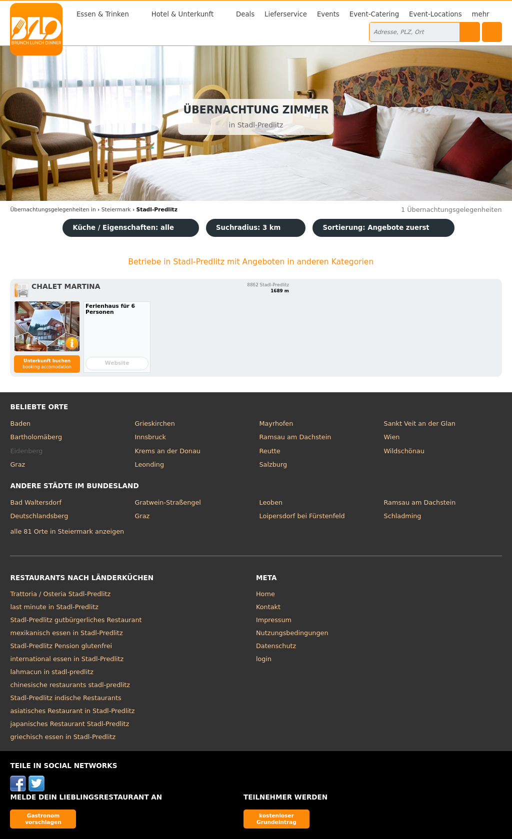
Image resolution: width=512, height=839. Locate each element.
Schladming (403, 516)
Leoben (271, 502)
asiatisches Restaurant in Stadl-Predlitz (72, 711)
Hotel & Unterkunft (183, 14)
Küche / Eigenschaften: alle (123, 227)
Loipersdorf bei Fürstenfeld (302, 516)
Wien (392, 437)
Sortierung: (375, 227)
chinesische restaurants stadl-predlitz (70, 685)
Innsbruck (150, 437)
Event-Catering (374, 14)
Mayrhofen (277, 423)
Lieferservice (285, 14)
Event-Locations (435, 14)
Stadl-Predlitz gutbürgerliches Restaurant (76, 620)
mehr (481, 14)
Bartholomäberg (36, 437)
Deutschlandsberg (39, 516)
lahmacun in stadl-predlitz (51, 672)
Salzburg (274, 464)
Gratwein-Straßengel (167, 502)
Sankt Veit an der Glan (420, 423)
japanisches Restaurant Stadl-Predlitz (69, 724)
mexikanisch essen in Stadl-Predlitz (66, 633)
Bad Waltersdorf (35, 502)
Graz (17, 464)
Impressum (274, 620)
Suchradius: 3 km (248, 227)
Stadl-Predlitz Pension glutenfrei (61, 646)
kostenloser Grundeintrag (276, 819)
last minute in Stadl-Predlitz (54, 607)
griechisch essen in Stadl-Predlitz (63, 737)
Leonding (149, 464)
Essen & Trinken (102, 14)
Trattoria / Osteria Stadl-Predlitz (60, 594)
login (264, 659)
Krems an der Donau (167, 451)
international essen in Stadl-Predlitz (67, 659)
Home (265, 594)
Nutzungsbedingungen (292, 633)
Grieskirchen (154, 423)
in (53, 209)
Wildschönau (404, 451)
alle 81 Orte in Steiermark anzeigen (67, 531)
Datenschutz (276, 646)
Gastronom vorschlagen (43, 819)
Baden (20, 423)
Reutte (270, 451)
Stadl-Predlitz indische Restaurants (65, 698)
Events (328, 14)
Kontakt (268, 607)
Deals (245, 14)
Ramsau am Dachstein (296, 437)
